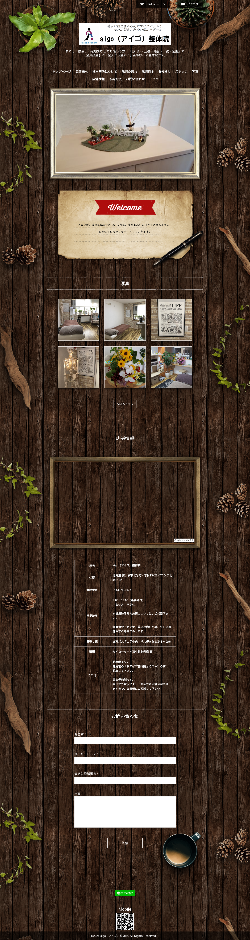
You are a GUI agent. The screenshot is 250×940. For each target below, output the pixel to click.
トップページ (61, 71)
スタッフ (181, 71)
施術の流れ (129, 71)
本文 (77, 793)
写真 (195, 71)
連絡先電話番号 (86, 774)
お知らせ (164, 71)
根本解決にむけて (104, 71)
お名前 (80, 734)
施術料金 (147, 71)
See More (125, 404)
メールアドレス (86, 754)
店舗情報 (98, 79)
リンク (153, 79)
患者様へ (81, 71)
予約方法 (115, 79)
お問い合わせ (135, 79)
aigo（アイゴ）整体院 (114, 936)
